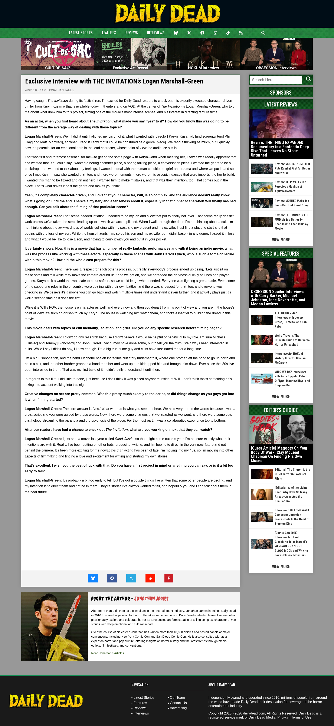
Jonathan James (61, 90)
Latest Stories (81, 32)
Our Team (177, 697)
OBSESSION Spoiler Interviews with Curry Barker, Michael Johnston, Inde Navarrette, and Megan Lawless (278, 298)
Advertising (178, 708)
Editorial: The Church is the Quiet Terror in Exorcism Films (292, 474)
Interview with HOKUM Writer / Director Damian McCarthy (290, 358)
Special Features (280, 253)
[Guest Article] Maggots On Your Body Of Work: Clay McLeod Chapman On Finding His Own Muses (279, 454)
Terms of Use (301, 717)
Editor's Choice (281, 410)
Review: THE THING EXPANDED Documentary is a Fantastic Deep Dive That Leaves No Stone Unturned (280, 149)
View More (281, 239)
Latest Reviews (280, 104)
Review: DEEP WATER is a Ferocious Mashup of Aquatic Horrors (290, 186)
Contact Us (178, 703)
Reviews (131, 32)
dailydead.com (254, 713)
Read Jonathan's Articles (107, 653)
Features (109, 32)
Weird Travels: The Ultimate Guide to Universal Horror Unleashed (293, 340)
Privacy (282, 717)
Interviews (155, 32)
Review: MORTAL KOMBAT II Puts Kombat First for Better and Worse (292, 168)
